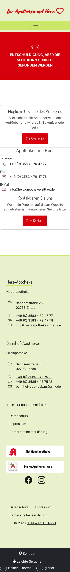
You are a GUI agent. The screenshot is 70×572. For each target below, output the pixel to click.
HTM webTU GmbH (41, 523)
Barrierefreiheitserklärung (28, 515)
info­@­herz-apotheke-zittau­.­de (32, 189)
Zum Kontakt (35, 220)
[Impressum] (35, 424)
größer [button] (49, 568)
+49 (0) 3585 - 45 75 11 (34, 377)
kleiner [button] (13, 568)
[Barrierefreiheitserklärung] (35, 432)
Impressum (43, 507)
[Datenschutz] (35, 416)
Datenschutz (19, 507)
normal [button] (27, 568)
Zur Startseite (35, 138)
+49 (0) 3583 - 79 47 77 (28, 164)
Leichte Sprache (27, 561)
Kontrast (27, 553)
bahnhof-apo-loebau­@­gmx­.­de (38, 386)
